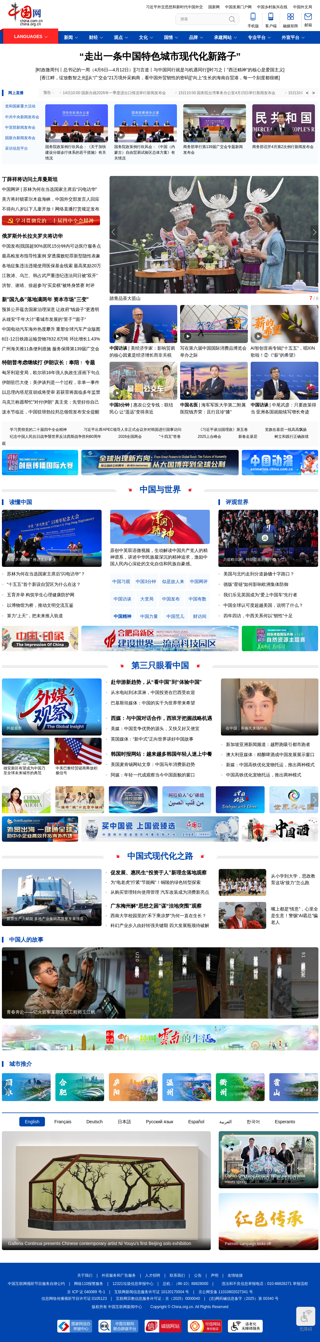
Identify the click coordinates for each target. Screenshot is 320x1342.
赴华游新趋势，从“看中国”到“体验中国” (156, 682)
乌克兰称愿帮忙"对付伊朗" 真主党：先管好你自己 (50, 402)
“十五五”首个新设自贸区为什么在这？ (44, 584)
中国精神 (122, 616)
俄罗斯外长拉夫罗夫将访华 (32, 236)
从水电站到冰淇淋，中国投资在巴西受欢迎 (153, 692)
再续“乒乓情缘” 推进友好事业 (31, 559)
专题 (90, 362)
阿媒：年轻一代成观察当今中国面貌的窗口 (153, 774)
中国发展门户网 (238, 7)
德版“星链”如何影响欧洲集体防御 (255, 584)
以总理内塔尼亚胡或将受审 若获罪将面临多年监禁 (51, 392)
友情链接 (235, 1275)
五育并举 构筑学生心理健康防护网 (41, 594)
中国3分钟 (120, 404)
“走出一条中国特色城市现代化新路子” (160, 56)
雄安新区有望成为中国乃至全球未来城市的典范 (24, 770)
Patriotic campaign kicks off (248, 1244)
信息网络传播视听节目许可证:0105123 (74, 1298)
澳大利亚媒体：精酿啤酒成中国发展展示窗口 (270, 754)
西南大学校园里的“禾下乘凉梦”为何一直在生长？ (158, 915)
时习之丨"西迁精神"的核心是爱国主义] (247, 69)
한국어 (253, 1121)
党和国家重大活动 (20, 106)
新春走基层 (247, 436)
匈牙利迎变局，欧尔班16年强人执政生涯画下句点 (51, 372)
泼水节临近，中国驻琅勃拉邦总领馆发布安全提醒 (50, 411)
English (32, 1121)
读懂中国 (20, 502)
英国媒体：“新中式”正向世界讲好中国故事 (152, 739)
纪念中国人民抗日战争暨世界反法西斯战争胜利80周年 (55, 436)
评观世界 (237, 502)
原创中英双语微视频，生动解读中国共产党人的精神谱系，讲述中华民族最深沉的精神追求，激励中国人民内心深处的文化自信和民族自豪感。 (159, 557)
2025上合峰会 (210, 436)
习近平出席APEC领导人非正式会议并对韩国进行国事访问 (132, 429)
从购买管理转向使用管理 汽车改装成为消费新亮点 (159, 892)
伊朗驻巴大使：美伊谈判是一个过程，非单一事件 (50, 382)
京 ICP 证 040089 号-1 (86, 1292)
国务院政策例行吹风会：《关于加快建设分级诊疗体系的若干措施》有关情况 (75, 152)
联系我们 (177, 1275)
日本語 (124, 1121)
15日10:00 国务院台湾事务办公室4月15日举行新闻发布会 (226, 93)
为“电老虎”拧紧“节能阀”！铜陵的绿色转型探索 (155, 882)
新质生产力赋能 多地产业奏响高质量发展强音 (45, 919)
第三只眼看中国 (160, 665)
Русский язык (159, 1121)
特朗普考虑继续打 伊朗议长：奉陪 (40, 362)
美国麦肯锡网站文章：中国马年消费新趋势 (153, 764)
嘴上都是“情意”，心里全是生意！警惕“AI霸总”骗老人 (294, 915)
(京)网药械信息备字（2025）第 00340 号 (244, 1298)
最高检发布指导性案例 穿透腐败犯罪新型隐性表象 (51, 255)
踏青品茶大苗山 (125, 298)
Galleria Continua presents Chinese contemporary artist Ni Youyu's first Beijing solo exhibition (99, 1243)
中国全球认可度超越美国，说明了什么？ (263, 605)
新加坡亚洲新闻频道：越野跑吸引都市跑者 (268, 744)
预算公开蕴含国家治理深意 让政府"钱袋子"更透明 (50, 309)
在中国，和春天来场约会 (246, 728)
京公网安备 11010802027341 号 (225, 1292)
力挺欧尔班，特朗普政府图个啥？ (251, 559)
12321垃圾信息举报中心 (132, 1283)
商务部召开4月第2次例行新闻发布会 (282, 147)
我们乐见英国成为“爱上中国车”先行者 (260, 594)
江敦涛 (8, 275)
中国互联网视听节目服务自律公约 (36, 1283)
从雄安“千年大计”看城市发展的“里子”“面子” (44, 319)
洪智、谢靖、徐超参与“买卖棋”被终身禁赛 (43, 285)
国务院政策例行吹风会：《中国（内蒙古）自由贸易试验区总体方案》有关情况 (144, 152)
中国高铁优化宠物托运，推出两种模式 (263, 774)
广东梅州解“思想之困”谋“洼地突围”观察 (156, 906)
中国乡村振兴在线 (272, 7)
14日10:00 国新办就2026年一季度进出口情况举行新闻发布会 (114, 93)
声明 (214, 1275)
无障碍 (305, 1319)
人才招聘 (152, 1275)
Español (196, 1121)
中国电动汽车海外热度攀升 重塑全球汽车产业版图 (51, 329)
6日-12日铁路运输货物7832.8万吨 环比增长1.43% (51, 338)
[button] (314, 232)
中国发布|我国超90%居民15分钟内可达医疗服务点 (51, 246)
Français (63, 1121)
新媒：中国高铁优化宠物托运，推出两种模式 (270, 764)
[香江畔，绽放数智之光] (63, 77)
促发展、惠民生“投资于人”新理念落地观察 (158, 872)
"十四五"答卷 (170, 436)
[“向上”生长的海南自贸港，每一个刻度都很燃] (235, 77)
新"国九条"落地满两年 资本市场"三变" (45, 299)
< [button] (307, 92)
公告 (198, 1275)
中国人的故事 (26, 940)
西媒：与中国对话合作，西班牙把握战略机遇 (161, 718)
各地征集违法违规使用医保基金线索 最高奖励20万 (51, 265)
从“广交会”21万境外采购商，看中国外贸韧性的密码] (139, 77)
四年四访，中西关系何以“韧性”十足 (258, 615)
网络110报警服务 (88, 1283)
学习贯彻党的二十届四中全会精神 (38, 429)
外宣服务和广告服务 (119, 1275)
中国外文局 (302, 7)
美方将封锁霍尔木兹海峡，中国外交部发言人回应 (50, 199)
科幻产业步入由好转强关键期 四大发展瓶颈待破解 (159, 925)
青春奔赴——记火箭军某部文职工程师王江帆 (51, 1012)
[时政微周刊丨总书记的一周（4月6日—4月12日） (84, 69)
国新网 (214, 7)
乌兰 (24, 275)
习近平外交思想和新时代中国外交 (174, 7)
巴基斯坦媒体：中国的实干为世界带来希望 (153, 702)
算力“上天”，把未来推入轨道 (35, 615)
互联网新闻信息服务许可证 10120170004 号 (151, 1292)
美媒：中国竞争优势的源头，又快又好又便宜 (155, 728)
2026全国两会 (130, 436)
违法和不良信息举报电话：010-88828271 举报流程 (265, 1283)
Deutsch (94, 1121)
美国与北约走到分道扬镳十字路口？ (258, 573)
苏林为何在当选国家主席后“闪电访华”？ (46, 573)
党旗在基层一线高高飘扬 (286, 429)
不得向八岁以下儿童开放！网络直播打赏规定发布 (50, 208)
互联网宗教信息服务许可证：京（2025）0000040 (158, 1298)
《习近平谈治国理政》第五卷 (223, 429)
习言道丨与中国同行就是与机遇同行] (172, 69)
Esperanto (285, 1121)
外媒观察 (14, 728)
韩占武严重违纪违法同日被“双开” (65, 275)
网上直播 (15, 93)
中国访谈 (118, 348)
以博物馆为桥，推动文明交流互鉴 (40, 605)
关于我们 (84, 1275)
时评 (90, 285)
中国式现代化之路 (160, 856)
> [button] (313, 92)
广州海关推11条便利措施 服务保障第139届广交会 (51, 348)
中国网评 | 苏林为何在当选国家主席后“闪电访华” (49, 189)
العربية (225, 1121)
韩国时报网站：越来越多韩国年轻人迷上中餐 (161, 754)
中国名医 (189, 404)
